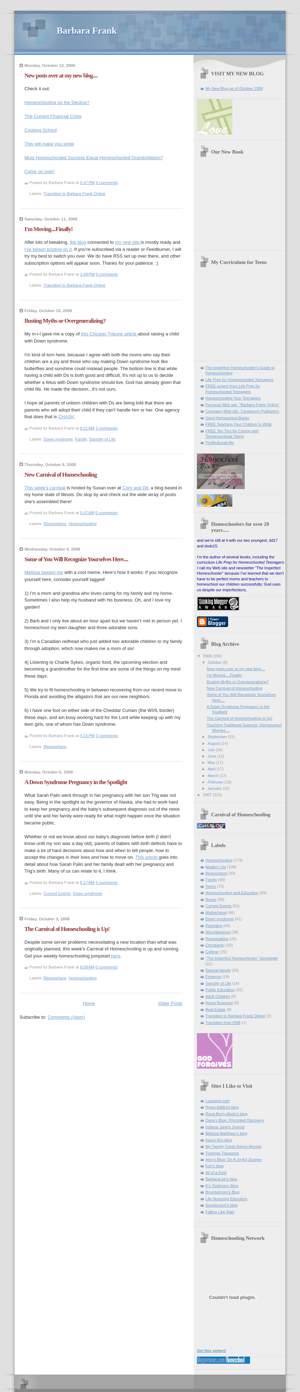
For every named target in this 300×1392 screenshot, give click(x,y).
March (214, 775)
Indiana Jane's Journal (224, 1127)
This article (147, 857)
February (216, 782)
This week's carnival (45, 487)
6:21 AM (87, 428)
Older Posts (170, 1003)
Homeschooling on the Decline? (57, 102)
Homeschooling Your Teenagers (233, 398)
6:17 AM (87, 882)
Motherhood (215, 912)
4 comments (107, 182)
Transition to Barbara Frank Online (75, 193)
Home (89, 1003)
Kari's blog (214, 1166)
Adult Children (217, 996)
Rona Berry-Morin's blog (226, 1114)
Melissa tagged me (43, 572)
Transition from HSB (222, 1022)
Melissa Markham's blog (226, 1133)
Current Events (57, 893)
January (215, 788)
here (115, 956)
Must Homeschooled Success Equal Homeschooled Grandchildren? (93, 157)
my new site (128, 242)
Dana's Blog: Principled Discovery (234, 1120)
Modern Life (215, 867)
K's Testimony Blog (221, 1186)
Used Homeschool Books (227, 418)
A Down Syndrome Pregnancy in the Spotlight (75, 782)
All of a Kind (215, 1172)
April (212, 769)
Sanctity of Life (102, 439)
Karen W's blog (218, 1140)
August (214, 743)
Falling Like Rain (219, 1212)
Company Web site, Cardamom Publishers (242, 411)
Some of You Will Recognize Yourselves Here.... (76, 559)
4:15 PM (87, 736)
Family (81, 439)
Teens (210, 886)
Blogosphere (55, 524)
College (212, 952)
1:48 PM (87, 274)
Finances (213, 976)
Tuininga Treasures (222, 1153)
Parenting (213, 926)
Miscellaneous (217, 932)
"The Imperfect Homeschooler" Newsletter (241, 958)
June (212, 756)
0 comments (107, 274)
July (212, 750)
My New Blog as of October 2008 (234, 88)
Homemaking (216, 939)
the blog (78, 242)
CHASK (66, 416)
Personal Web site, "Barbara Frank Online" (242, 405)
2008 (208, 656)
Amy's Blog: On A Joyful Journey (233, 1159)
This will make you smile (49, 143)
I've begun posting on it (48, 249)
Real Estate (215, 1009)
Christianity (215, 945)
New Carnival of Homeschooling (60, 474)
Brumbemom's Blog (222, 1192)
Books (210, 899)
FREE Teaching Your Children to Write (238, 424)
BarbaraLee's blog (221, 1179)
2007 (208, 795)
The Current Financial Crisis (52, 116)
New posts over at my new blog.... (60, 75)
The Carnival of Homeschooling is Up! (66, 929)
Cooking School (40, 130)
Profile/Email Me (219, 443)
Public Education (219, 990)
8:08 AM (87, 967)
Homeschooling (83, 524)
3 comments (107, 428)
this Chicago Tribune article (109, 334)
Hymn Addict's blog (222, 1107)
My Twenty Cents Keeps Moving (233, 1146)
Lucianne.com (217, 1101)
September (218, 737)
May (212, 762)
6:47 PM (87, 182)
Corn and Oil (135, 487)
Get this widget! (211, 1350)
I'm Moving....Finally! (48, 229)
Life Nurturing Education (226, 1199)
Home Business (219, 1003)
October (215, 662)
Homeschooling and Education (232, 893)
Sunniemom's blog (221, 1205)
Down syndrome (58, 439)
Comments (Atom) (66, 1017)
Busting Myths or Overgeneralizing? (65, 320)
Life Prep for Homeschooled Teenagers (239, 380)
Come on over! (39, 171)
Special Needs (218, 970)
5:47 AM (87, 513)
